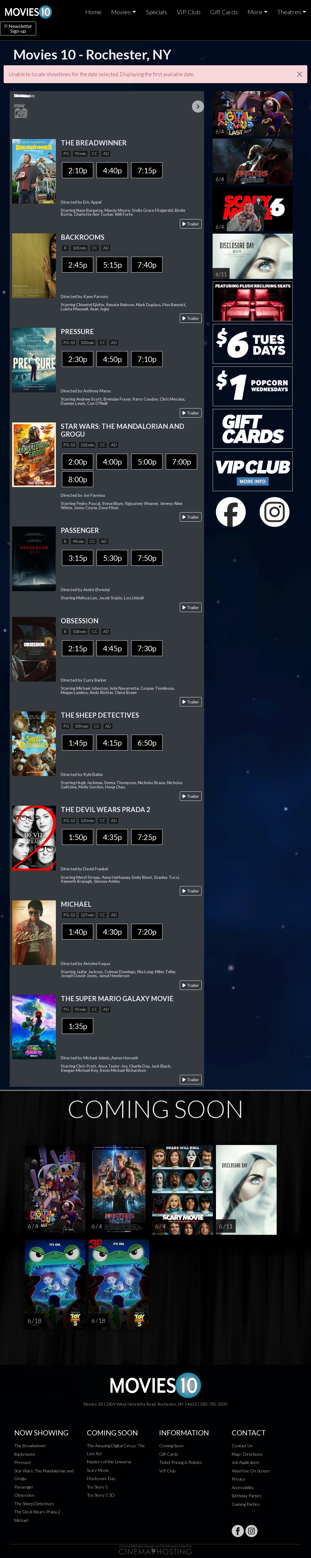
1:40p (77, 931)
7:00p (181, 461)
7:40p (147, 264)
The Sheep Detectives (34, 1503)
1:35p (77, 1026)
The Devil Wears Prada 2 (37, 1511)
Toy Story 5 (97, 1486)
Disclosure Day (101, 1478)
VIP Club (188, 11)
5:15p (112, 264)
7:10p (147, 359)
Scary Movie (98, 1470)
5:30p (112, 557)
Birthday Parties (246, 1495)
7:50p (147, 557)
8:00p (77, 479)
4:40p (112, 170)
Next (198, 106)
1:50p (77, 837)
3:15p (77, 557)
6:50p (147, 742)
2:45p (77, 264)
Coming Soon (171, 1445)
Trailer (191, 223)
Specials (156, 11)
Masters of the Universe (109, 1461)
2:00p (77, 461)
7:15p (147, 170)
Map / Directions (247, 1454)
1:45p (77, 742)
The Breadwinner (30, 1445)
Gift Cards (224, 11)
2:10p (77, 170)
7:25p (147, 837)
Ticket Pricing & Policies (180, 1462)
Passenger (23, 1486)
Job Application (245, 1462)
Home (93, 11)
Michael (21, 1520)
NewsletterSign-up (18, 28)
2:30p (77, 359)
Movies (121, 11)
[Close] (299, 74)
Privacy (238, 1479)
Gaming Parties (246, 1504)
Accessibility (243, 1487)
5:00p (147, 461)
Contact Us (242, 1445)
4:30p (112, 931)
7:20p (147, 931)
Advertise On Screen (251, 1470)
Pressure (22, 1462)
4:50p (112, 359)
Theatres (289, 11)
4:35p (112, 837)
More (255, 11)
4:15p (112, 742)
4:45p (112, 648)
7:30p (147, 648)
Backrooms (24, 1454)
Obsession (24, 1495)
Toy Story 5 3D (100, 1495)
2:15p (77, 648)
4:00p (112, 461)
